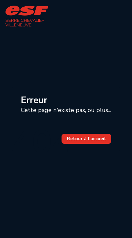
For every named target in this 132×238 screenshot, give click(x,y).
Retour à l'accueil (86, 139)
